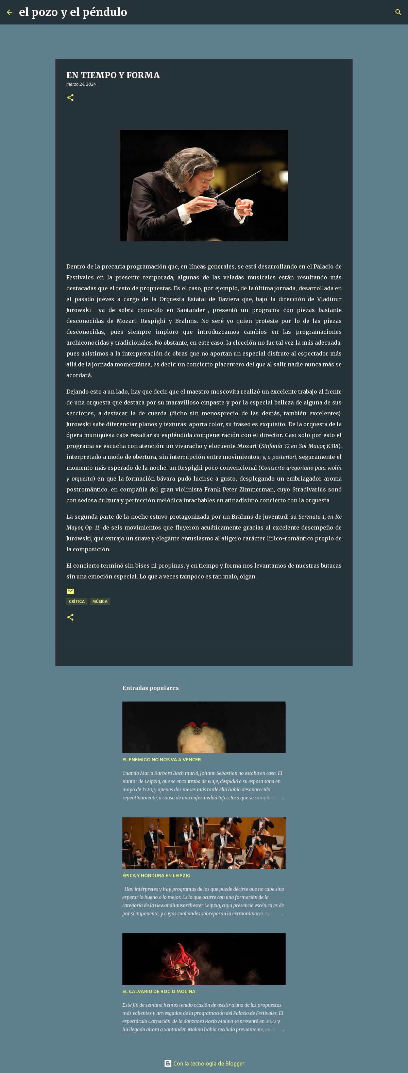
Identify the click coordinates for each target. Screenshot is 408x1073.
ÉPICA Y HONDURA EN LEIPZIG (156, 875)
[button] (70, 98)
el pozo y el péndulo (73, 12)
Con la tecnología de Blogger (204, 1063)
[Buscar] (137, 12)
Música (99, 601)
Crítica (77, 601)
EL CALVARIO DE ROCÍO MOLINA (159, 991)
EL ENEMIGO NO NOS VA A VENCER (161, 759)
